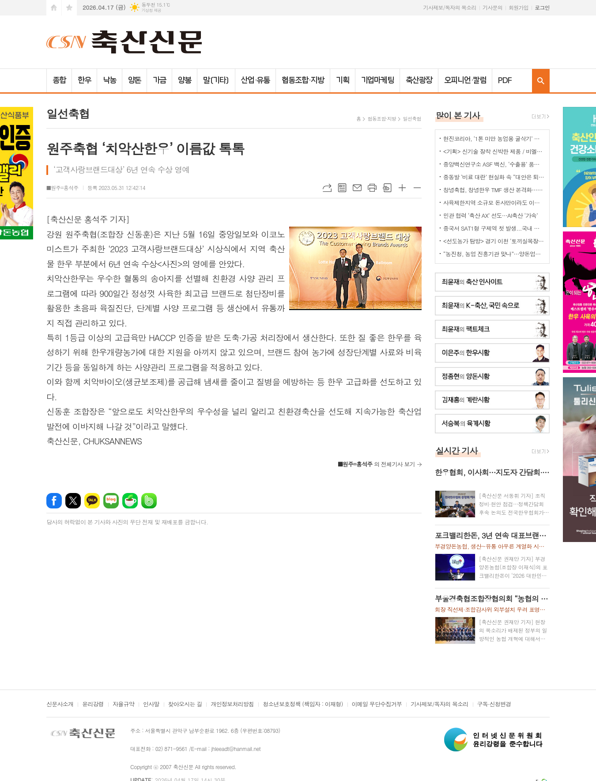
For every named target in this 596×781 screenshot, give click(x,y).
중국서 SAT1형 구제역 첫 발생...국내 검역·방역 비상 (494, 228)
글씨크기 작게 (417, 187)
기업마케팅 (377, 80)
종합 (59, 80)
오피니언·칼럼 (465, 80)
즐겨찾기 (69, 7)
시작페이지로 (53, 7)
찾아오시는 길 (185, 704)
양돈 (134, 80)
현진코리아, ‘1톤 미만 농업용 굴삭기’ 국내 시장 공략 (494, 138)
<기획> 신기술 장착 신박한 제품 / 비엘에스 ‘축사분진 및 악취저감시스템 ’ (494, 151)
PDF (505, 80)
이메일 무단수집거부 (377, 704)
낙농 (109, 80)
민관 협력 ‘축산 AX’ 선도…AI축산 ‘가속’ (490, 215)
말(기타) (216, 80)
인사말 (151, 704)
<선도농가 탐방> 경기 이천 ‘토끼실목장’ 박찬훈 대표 (494, 241)
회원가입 (518, 7)
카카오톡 (92, 500)
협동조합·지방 (303, 80)
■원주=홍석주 (62, 187)
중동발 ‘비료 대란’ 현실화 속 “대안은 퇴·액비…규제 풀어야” (494, 177)
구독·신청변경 (494, 704)
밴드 (149, 500)
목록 (342, 187)
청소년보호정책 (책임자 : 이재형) (303, 704)
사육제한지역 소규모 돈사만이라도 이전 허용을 (494, 202)
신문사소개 (59, 704)
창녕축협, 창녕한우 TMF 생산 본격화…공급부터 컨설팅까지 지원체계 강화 (494, 190)
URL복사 (327, 187)
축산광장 (419, 80)
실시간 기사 (457, 450)
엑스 (73, 500)
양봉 (184, 80)
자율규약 (123, 704)
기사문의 (492, 7)
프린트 (372, 187)
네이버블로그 (111, 500)
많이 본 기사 (458, 115)
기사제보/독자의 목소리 (449, 7)
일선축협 (412, 118)
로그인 (542, 7)
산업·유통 (255, 80)
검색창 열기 (541, 80)
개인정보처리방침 (232, 704)
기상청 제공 (151, 10)
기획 (342, 80)
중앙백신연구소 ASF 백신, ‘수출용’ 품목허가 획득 (494, 164)
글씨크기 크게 (402, 187)
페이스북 (54, 500)
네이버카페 (130, 500)
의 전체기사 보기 (376, 464)
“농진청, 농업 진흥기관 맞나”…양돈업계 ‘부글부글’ (494, 254)
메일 (357, 187)
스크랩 (387, 187)
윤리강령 (93, 704)
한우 (84, 80)
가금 (159, 80)
